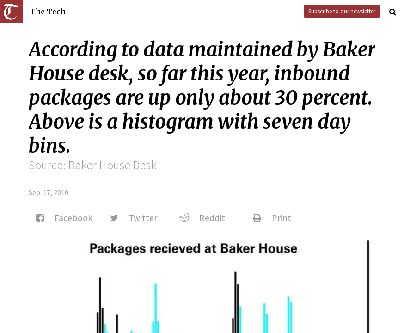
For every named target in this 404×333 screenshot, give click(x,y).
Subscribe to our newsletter (341, 11)
